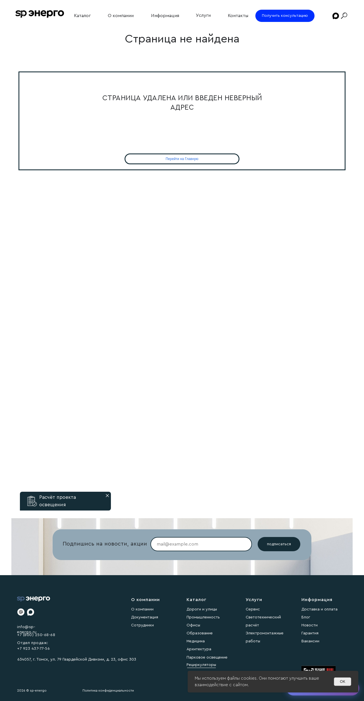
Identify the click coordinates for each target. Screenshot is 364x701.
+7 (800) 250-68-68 (36, 635)
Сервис (253, 609)
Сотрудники (142, 625)
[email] (201, 544)
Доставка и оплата (319, 609)
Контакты (238, 15)
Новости (309, 625)
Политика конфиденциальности (108, 690)
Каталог (82, 15)
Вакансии (310, 641)
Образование (200, 633)
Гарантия (309, 633)
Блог (305, 617)
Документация (144, 617)
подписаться (279, 544)
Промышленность (203, 617)
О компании (121, 15)
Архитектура (199, 649)
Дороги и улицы (202, 609)
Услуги (203, 15)
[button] (32, 501)
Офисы (193, 625)
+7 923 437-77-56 (33, 649)
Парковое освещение (207, 657)
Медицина (196, 641)
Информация (165, 15)
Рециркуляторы (201, 665)
